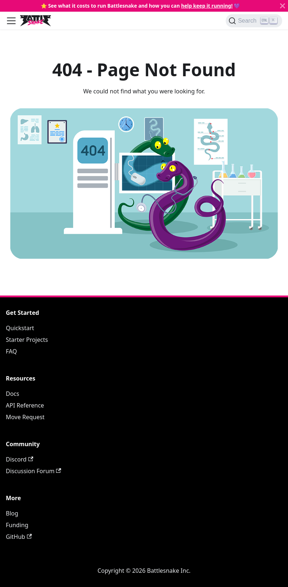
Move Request (25, 417)
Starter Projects (27, 340)
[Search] (254, 20)
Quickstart (20, 328)
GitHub (19, 537)
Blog (12, 513)
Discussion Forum (33, 471)
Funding (17, 525)
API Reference (25, 405)
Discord (19, 459)
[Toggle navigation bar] (11, 20)
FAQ (11, 351)
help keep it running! (206, 5)
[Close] (282, 6)
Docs (12, 394)
